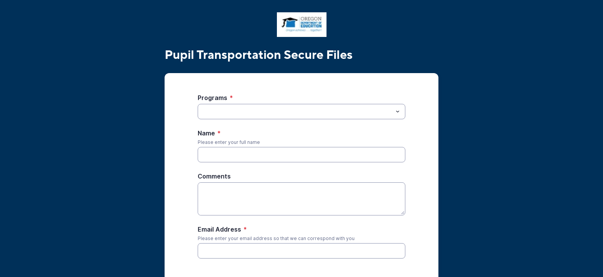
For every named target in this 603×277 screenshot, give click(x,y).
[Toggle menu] (397, 111)
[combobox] (301, 111)
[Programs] (295, 111)
